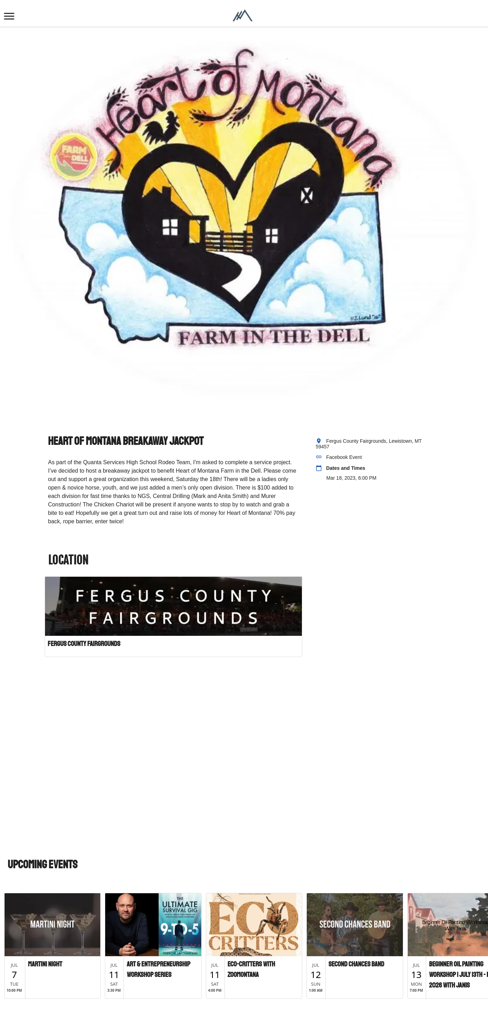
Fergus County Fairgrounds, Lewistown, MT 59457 (369, 443)
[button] (9, 16)
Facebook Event (344, 457)
